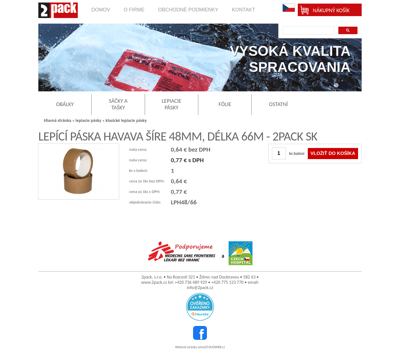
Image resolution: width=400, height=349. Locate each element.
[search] (308, 30)
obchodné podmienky (188, 9)
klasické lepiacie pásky (126, 120)
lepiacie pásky (88, 120)
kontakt (243, 9)
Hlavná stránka (57, 120)
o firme (134, 9)
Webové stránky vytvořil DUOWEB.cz (200, 347)
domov (100, 9)
